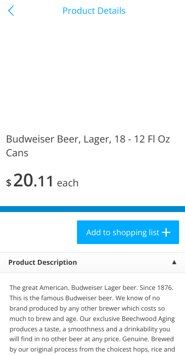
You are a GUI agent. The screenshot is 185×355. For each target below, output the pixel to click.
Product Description (42, 262)
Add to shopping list (122, 232)
